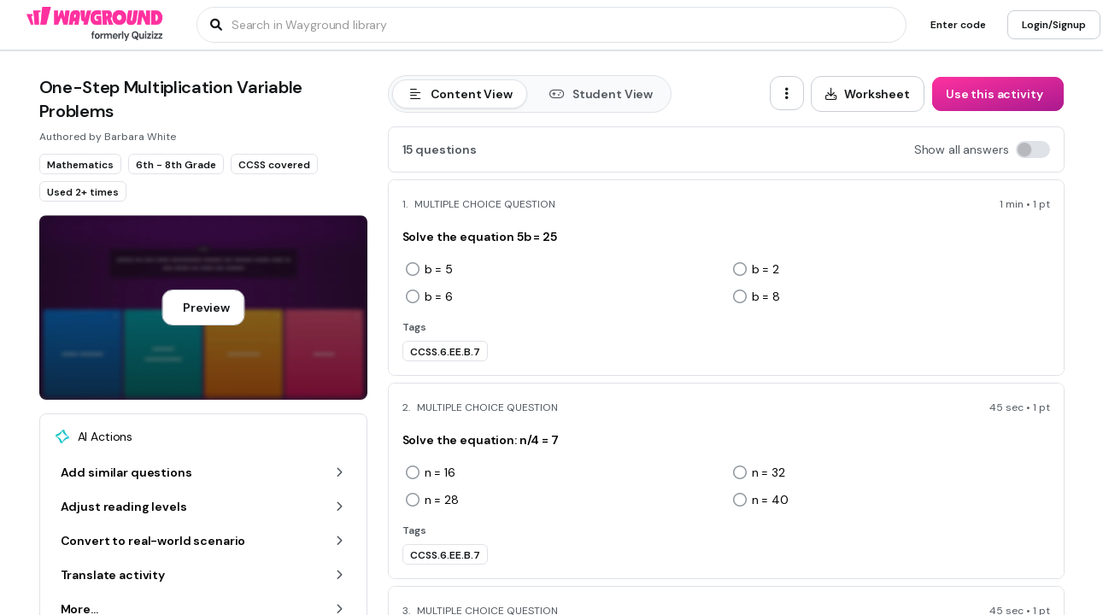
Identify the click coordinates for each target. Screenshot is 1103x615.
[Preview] (202, 307)
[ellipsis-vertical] (787, 93)
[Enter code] (958, 24)
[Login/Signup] (1053, 24)
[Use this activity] (998, 94)
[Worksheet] (867, 94)
